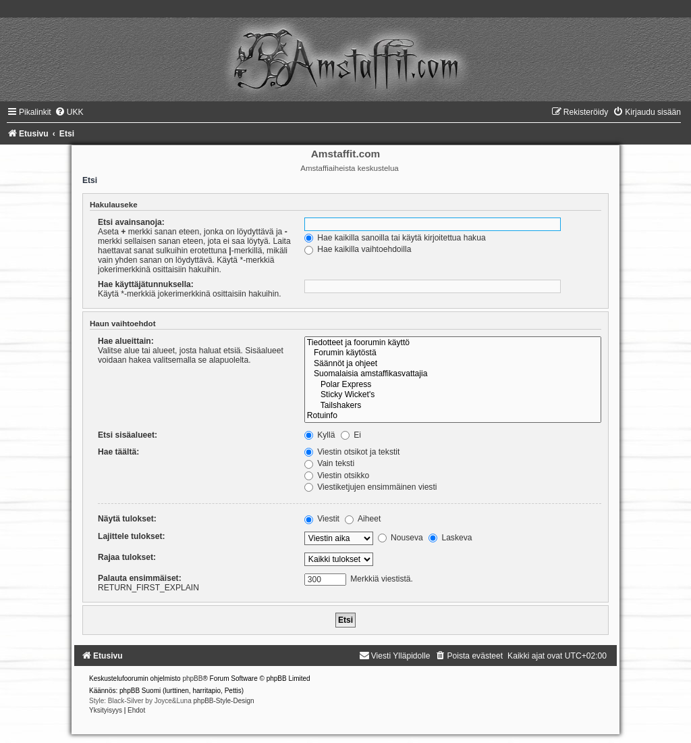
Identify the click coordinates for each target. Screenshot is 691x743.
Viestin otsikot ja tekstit (351, 452)
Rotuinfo (453, 416)
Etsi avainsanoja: (131, 222)
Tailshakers (453, 406)
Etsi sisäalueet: (127, 435)
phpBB (192, 678)
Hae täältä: (118, 452)
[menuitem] (69, 112)
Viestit (321, 518)
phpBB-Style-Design (224, 700)
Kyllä (319, 435)
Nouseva (400, 537)
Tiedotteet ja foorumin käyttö (453, 343)
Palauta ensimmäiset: (140, 578)
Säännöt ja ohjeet (453, 364)
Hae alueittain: (126, 341)
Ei (351, 435)
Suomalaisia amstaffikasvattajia (453, 374)
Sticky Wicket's (453, 395)
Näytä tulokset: (127, 518)
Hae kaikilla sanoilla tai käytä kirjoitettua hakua (395, 237)
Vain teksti (329, 463)
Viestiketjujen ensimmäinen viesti (370, 487)
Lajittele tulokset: (131, 536)
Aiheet (363, 518)
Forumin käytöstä (453, 353)
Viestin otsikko (336, 475)
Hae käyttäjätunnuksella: (146, 284)
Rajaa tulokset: (127, 557)
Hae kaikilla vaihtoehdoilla (358, 249)
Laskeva (450, 537)
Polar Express (453, 385)
